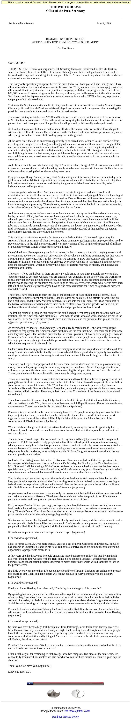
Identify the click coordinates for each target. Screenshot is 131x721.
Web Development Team (76, 710)
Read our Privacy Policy (65, 716)
